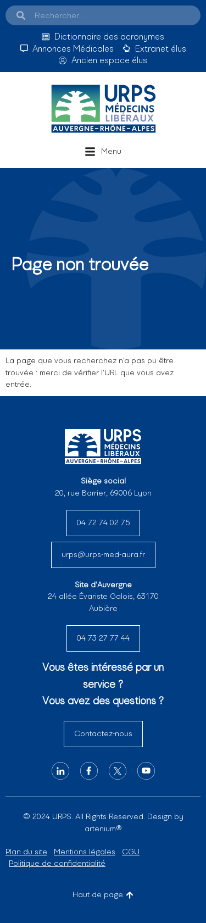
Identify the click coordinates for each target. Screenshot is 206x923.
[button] (103, 151)
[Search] (21, 15)
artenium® (103, 828)
